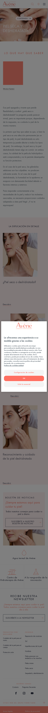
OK (24, 378)
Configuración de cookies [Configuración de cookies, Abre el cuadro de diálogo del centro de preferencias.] (24, 373)
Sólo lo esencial (24, 384)
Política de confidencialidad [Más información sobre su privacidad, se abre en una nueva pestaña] (14, 366)
